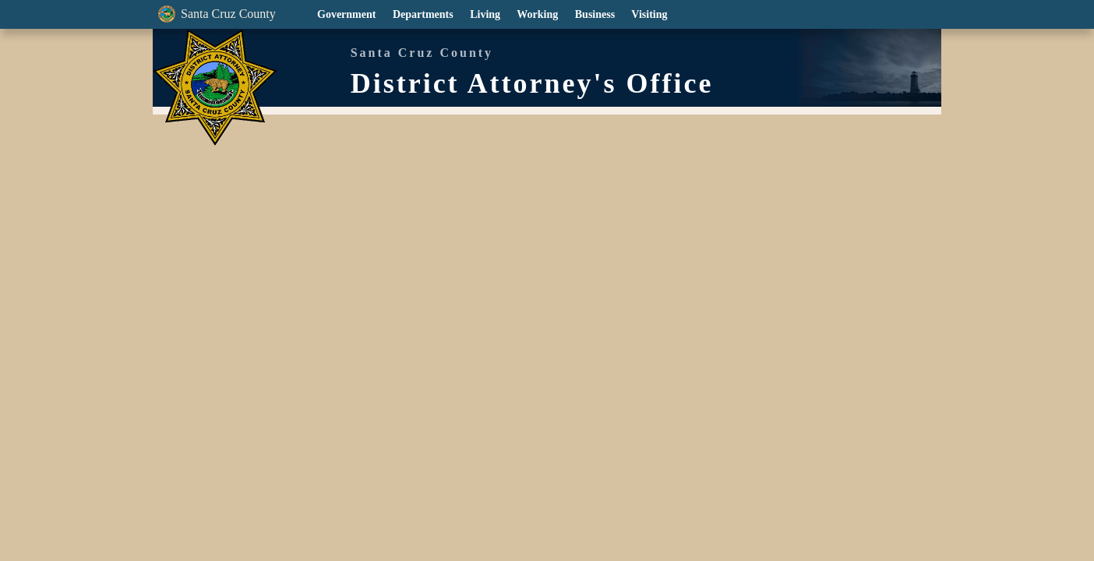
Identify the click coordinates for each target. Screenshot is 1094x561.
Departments (421, 14)
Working (536, 14)
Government (345, 14)
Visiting (648, 14)
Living (483, 14)
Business (594, 14)
